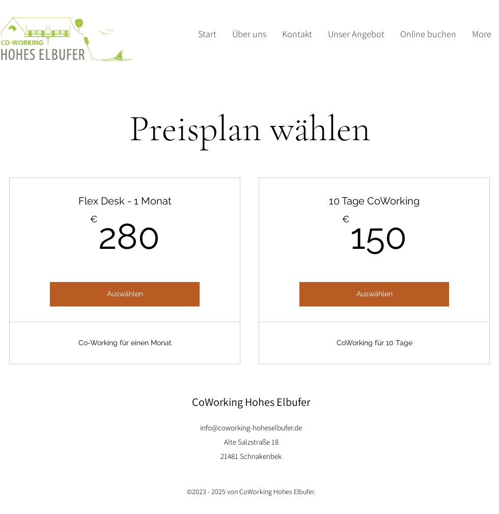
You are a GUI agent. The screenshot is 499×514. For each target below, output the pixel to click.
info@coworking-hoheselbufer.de (251, 427)
